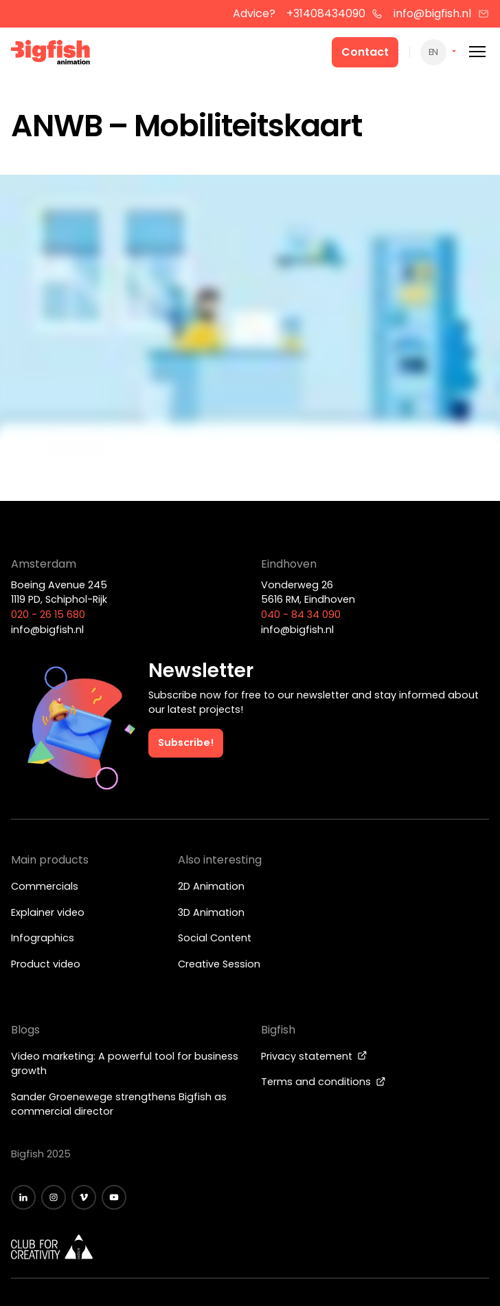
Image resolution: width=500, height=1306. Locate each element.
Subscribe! (186, 742)
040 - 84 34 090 (301, 614)
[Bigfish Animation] (51, 54)
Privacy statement (314, 1056)
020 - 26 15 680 (48, 614)
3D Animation (211, 912)
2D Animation (211, 886)
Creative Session (219, 964)
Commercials (44, 886)
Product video (45, 964)
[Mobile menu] (477, 51)
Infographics (42, 938)
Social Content (214, 938)
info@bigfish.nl (441, 13)
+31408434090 (334, 13)
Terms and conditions (323, 1082)
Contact (365, 52)
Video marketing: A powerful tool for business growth (124, 1063)
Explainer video (47, 912)
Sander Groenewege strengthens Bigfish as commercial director (119, 1104)
